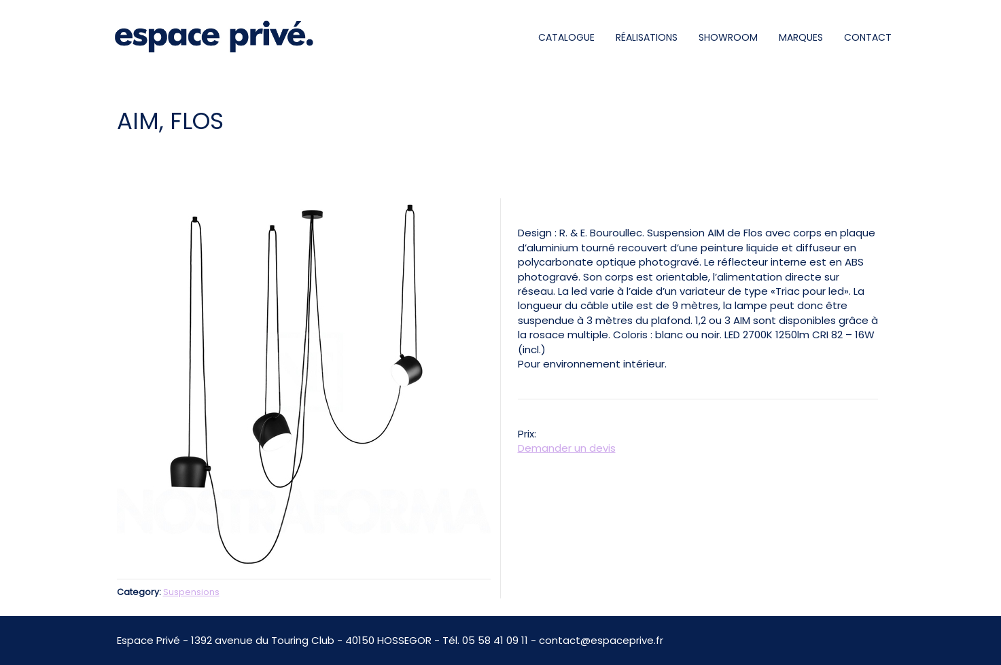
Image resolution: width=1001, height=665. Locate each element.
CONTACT (868, 37)
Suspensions (191, 592)
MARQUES (801, 37)
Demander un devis (567, 448)
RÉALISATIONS (647, 37)
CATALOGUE (566, 37)
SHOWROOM (728, 37)
